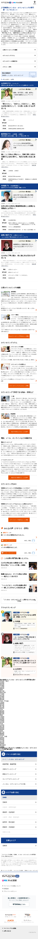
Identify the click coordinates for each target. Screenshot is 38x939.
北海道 (2, 682)
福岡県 (2, 738)
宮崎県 (2, 743)
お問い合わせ (7, 931)
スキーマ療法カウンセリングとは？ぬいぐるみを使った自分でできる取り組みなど (17, 330)
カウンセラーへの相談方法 (10, 61)
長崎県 (2, 739)
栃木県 (2, 698)
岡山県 (2, 726)
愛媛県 (2, 733)
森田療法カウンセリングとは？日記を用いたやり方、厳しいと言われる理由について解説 (17, 309)
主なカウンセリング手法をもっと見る (19, 336)
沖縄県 (2, 746)
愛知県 (2, 711)
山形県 (2, 687)
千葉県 (2, 694)
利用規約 (6, 888)
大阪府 (2, 716)
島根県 (2, 729)
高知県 (2, 735)
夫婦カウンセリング (9, 769)
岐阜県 (2, 714)
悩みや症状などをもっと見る (19, 431)
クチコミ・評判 (7, 67)
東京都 (2, 691)
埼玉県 (2, 695)
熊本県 (2, 742)
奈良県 (2, 722)
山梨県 (2, 702)
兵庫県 (2, 721)
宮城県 (2, 685)
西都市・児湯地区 (9, 827)
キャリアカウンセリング (11, 779)
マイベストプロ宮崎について (12, 886)
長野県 (2, 704)
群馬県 (2, 699)
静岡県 (2, 712)
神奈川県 (3, 692)
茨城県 (2, 697)
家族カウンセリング (9, 774)
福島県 (2, 688)
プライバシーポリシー (10, 891)
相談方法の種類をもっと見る (19, 477)
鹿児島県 (3, 745)
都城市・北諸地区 (9, 812)
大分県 (2, 741)
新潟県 (2, 705)
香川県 (2, 732)
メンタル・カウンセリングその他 (14, 784)
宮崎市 (2, 750)
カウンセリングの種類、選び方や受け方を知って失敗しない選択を (17, 359)
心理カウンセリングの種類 (10, 50)
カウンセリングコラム (9, 55)
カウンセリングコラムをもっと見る (19, 385)
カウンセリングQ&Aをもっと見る (19, 520)
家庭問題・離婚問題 (9, 764)
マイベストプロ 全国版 (10, 928)
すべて (4, 759)
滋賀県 (2, 719)
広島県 (2, 725)
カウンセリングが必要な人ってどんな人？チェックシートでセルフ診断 (17, 380)
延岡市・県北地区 (9, 822)
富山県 (2, 706)
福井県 (2, 708)
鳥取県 (2, 728)
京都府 (2, 718)
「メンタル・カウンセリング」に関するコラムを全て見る (19, 600)
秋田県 (2, 684)
